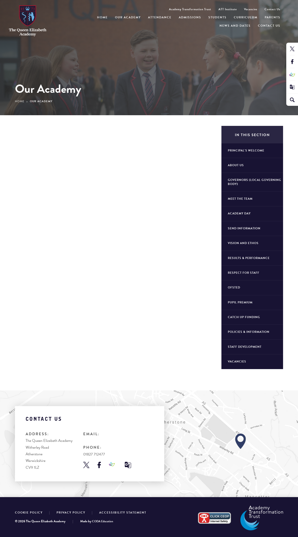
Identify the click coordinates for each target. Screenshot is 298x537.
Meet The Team (240, 198)
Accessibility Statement (122, 512)
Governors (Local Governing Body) (254, 182)
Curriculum (245, 17)
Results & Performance (249, 258)
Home (102, 17)
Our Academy (128, 17)
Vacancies (250, 9)
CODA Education (102, 521)
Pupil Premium (240, 302)
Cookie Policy (29, 512)
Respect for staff (243, 273)
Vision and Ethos (243, 243)
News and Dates (235, 25)
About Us (236, 165)
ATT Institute (227, 9)
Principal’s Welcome (246, 150)
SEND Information (244, 228)
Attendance (160, 17)
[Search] (292, 100)
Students (217, 17)
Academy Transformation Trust (190, 9)
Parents (272, 17)
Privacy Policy (71, 512)
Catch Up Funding (244, 317)
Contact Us (269, 25)
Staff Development (245, 347)
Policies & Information (248, 332)
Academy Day (239, 213)
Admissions (190, 17)
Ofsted (234, 287)
